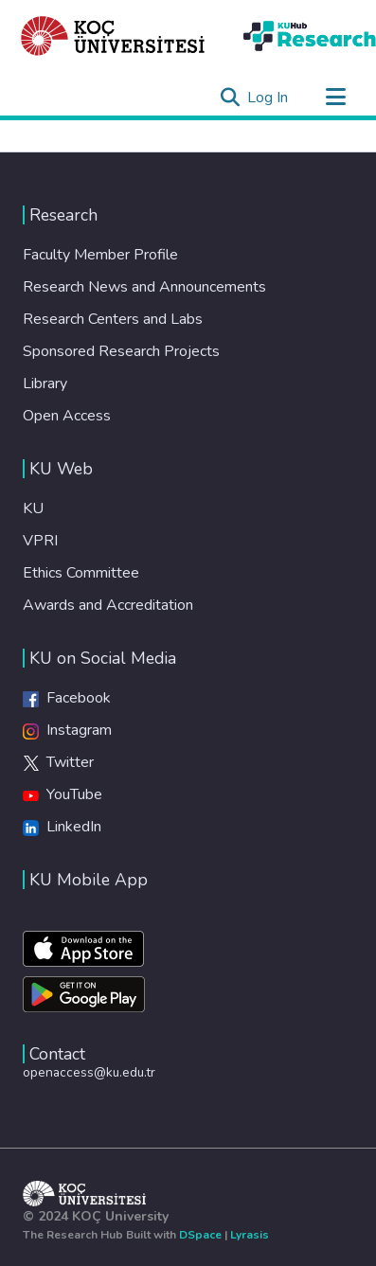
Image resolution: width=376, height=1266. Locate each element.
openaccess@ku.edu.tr (89, 1072)
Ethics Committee (81, 572)
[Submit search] (230, 97)
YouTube (62, 794)
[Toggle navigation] (335, 98)
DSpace (200, 1234)
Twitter (58, 762)
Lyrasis (249, 1234)
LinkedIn (62, 826)
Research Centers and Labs (113, 319)
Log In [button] (268, 97)
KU (33, 508)
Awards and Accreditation (108, 605)
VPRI (40, 540)
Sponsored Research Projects (121, 351)
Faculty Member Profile (100, 254)
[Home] (113, 36)
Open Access (67, 415)
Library (45, 383)
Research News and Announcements (144, 286)
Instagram (67, 730)
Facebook (67, 697)
